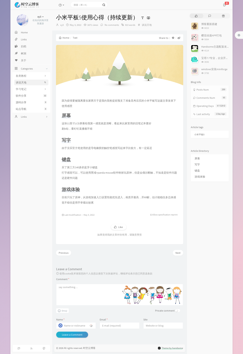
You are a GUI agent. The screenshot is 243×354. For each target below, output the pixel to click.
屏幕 (197, 158)
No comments (111, 25)
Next (178, 253)
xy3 (62, 25)
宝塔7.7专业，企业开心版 (216, 58)
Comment (62, 279)
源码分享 (31, 102)
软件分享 (31, 95)
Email (104, 319)
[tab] (196, 15)
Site (145, 319)
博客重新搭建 (209, 24)
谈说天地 (31, 82)
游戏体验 (200, 176)
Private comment (165, 310)
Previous (64, 253)
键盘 (197, 170)
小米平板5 (199, 134)
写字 (197, 164)
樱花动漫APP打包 (211, 35)
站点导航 (31, 109)
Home (64, 37)
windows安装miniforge (214, 69)
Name (60, 319)
